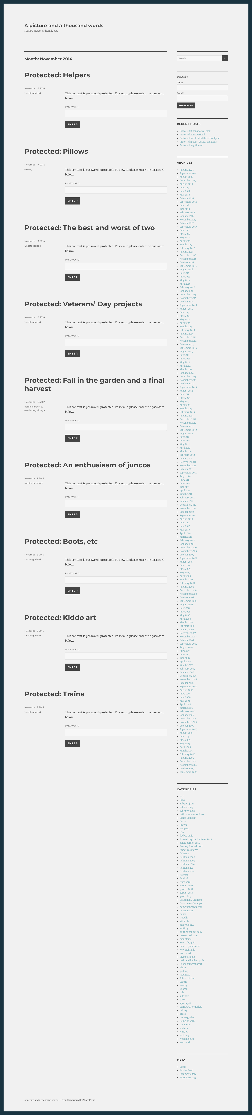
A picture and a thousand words (63, 25)
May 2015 (185, 319)
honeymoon (186, 910)
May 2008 (185, 615)
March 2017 (186, 244)
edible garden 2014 (35, 406)
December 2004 (188, 761)
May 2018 (185, 209)
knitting (184, 928)
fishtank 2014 (187, 871)
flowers (184, 875)
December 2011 (188, 462)
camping (184, 828)
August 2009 (186, 561)
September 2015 (188, 305)
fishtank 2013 (187, 867)
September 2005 (188, 729)
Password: (116, 111)
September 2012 (188, 430)
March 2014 (186, 369)
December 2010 (188, 504)
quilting (184, 971)
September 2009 (188, 558)
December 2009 (188, 547)
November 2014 (188, 340)
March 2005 (186, 750)
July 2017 (184, 230)
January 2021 (187, 169)
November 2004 (188, 765)
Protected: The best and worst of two (89, 228)
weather (184, 1031)
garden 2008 (186, 885)
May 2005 (185, 743)
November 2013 (188, 380)
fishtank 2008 (187, 857)
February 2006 (187, 711)
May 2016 (185, 280)
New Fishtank (187, 949)
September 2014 (188, 348)
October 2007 (187, 640)
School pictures (188, 978)
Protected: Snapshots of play (195, 131)
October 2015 (187, 301)
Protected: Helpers (57, 75)
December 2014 (188, 337)
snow (183, 999)
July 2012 (184, 437)
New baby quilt (187, 942)
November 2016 (188, 258)
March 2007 (186, 665)
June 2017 (185, 234)
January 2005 (187, 757)
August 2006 (186, 690)
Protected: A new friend (192, 134)
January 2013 (186, 415)
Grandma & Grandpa (191, 899)
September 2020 (188, 173)
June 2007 (185, 654)
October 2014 (187, 344)
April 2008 (185, 618)
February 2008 (187, 626)
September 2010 (188, 515)
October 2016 (187, 262)
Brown (183, 825)
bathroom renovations (192, 814)
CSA (182, 832)
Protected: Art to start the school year (200, 138)
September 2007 (188, 643)
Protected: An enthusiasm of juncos (87, 465)
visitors (184, 1028)
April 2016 (185, 283)
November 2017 (188, 219)
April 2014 (185, 365)
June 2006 (185, 697)
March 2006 (186, 708)
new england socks (190, 946)
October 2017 (187, 223)
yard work (185, 1042)
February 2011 (187, 497)
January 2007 (187, 672)
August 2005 (186, 732)
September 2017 (188, 226)
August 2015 (186, 308)
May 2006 (185, 700)
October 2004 (187, 768)
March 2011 (186, 494)
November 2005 (188, 722)
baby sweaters (187, 810)
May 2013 (185, 401)
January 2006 (187, 715)
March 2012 (186, 451)
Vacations (185, 1024)
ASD (182, 796)
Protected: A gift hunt (191, 145)
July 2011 (184, 479)
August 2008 (186, 604)
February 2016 (187, 287)
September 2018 (188, 201)
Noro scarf (185, 953)
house (183, 914)
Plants (183, 967)
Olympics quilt (187, 956)
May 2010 (185, 529)
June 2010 (185, 526)
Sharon (184, 989)
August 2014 (186, 351)
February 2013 (187, 412)
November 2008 (188, 593)
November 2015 (188, 298)
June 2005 (185, 740)
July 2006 (185, 693)
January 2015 (187, 333)
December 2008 (188, 590)
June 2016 (185, 276)
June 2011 (185, 483)
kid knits (184, 921)
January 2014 (187, 372)
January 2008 (187, 629)
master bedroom (33, 483)
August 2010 (186, 519)
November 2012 (188, 422)
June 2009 (185, 569)
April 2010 (185, 533)
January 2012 (187, 458)
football (184, 878)
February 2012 (187, 454)
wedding (184, 1035)
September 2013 (188, 387)
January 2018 (187, 216)
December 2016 (188, 255)
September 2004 (188, 772)
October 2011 (186, 469)
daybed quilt (186, 835)
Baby (182, 800)
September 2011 (188, 472)
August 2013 (186, 390)
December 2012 (188, 419)
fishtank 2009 (187, 860)
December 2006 (188, 675)
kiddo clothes (187, 924)
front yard (185, 882)
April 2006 (185, 704)
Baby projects (187, 803)
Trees (183, 1013)
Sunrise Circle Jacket (191, 1006)
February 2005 (187, 754)
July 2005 (185, 736)
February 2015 (187, 330)
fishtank (184, 853)
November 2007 (188, 636)
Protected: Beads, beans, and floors (199, 141)
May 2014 (185, 362)
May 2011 (184, 487)
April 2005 (185, 747)
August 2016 (186, 269)
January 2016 (187, 291)
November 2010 (188, 508)
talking (183, 1010)
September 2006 (188, 686)
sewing (28, 169)
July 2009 (185, 565)
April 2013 (185, 405)
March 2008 (186, 622)
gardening (30, 410)
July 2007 (185, 650)
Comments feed (188, 1074)
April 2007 (185, 661)
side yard (42, 410)
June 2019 (185, 191)
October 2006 (187, 683)
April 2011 (185, 490)
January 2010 (187, 544)
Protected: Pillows (56, 151)
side (182, 992)
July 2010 (184, 522)
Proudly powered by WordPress (78, 1100)
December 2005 (188, 718)
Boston (183, 821)
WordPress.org (188, 1077)
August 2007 (186, 647)
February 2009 (187, 583)
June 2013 (185, 397)
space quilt (185, 1003)
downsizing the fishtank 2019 (196, 839)
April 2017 (185, 241)
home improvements (191, 907)
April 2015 (185, 323)
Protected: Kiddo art (60, 617)
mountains (185, 939)
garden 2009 (186, 889)
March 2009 (186, 579)
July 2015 (184, 312)
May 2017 (185, 237)
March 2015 (186, 326)
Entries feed (186, 1070)
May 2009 (185, 572)
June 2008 (185, 611)
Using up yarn (187, 1021)
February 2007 (187, 668)
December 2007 (188, 633)
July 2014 (184, 355)
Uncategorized (32, 93)
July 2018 (184, 205)
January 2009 (187, 586)
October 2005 (187, 725)
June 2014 (185, 358)
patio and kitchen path (192, 960)
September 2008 (188, 601)
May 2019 (185, 194)
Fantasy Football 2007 (191, 846)
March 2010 (186, 536)
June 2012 (185, 440)
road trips (185, 974)
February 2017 (187, 248)
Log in (183, 1066)
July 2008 (185, 608)
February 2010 (187, 540)
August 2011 (186, 476)
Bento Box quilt (188, 817)
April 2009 (185, 576)
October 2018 (187, 198)
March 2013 (186, 408)
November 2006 (188, 679)
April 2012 (185, 447)
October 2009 (187, 554)
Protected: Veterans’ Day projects (83, 304)
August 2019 (186, 184)
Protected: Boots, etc (61, 541)
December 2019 (188, 180)
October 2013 (187, 383)
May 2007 (185, 658)
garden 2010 (186, 892)
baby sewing (186, 807)
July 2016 (184, 273)
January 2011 (186, 501)
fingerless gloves (189, 850)
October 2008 (187, 597)
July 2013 (184, 394)
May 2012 (185, 444)
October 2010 (187, 511)
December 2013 (188, 376)
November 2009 (188, 551)
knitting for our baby (191, 932)
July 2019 (184, 187)
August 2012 (186, 433)
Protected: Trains (54, 694)
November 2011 (188, 465)
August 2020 (186, 176)
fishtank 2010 (187, 864)
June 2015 (185, 315)
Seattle (183, 981)
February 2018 (187, 212)
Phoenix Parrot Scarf (191, 964)
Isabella (184, 917)
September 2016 (188, 266)
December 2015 (188, 294)
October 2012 (187, 426)
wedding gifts (187, 1038)
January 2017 (187, 251)
